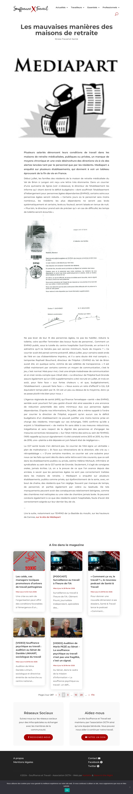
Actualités (61, 7)
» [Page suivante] (89, 695)
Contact (92, 758)
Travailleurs (76, 7)
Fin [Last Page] (93, 695)
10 (76, 695)
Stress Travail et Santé (66, 39)
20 (81, 695)
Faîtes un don (97, 737)
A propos (18, 758)
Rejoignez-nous (40, 737)
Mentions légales (23, 762)
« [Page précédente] (56, 695)
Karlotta (87, 775)
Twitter (92, 766)
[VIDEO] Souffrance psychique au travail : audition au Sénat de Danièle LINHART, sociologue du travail (28, 650)
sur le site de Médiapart (48, 517)
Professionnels (110, 7)
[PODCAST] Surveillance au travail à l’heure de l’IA (66, 580)
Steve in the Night (103, 775)
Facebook (94, 762)
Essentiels (92, 7)
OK (67, 790)
